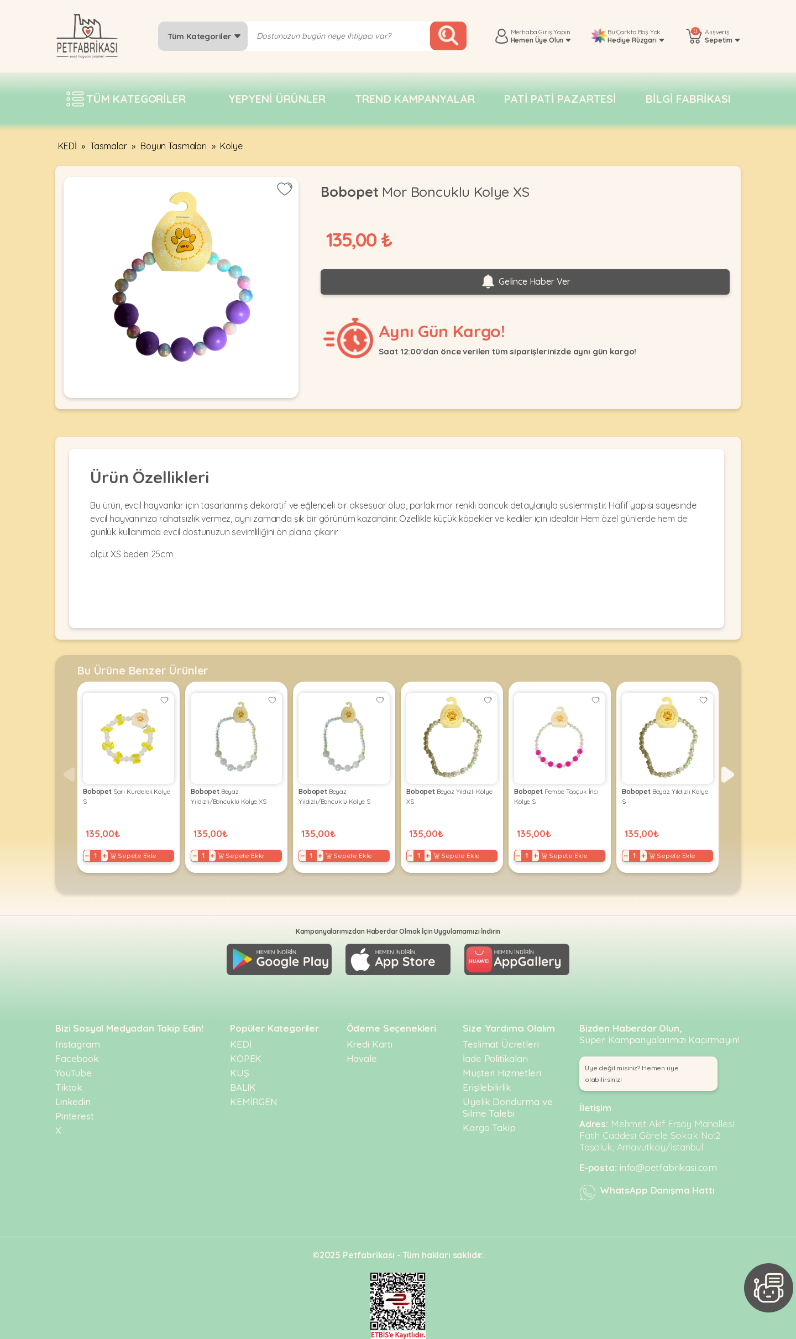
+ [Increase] (104, 856)
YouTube (73, 1073)
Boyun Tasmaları (173, 145)
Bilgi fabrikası (688, 99)
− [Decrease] (87, 856)
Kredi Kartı (369, 1044)
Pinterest (74, 1116)
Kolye (231, 145)
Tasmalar (108, 145)
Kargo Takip (489, 1127)
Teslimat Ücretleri (500, 1044)
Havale (362, 1058)
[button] (727, 774)
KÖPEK (245, 1058)
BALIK (243, 1087)
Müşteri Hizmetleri (502, 1073)
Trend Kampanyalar (414, 99)
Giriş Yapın (554, 32)
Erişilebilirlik (487, 1087)
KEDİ (67, 145)
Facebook (77, 1058)
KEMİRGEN (253, 1101)
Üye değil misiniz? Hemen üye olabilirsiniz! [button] (632, 1074)
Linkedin (73, 1101)
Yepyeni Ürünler (277, 99)
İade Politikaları (495, 1058)
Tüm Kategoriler (204, 36)
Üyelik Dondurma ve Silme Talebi (507, 1107)
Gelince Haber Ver (525, 282)
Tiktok (68, 1087)
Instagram (77, 1044)
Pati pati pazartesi (560, 99)
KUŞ (239, 1073)
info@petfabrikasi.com (669, 1167)
